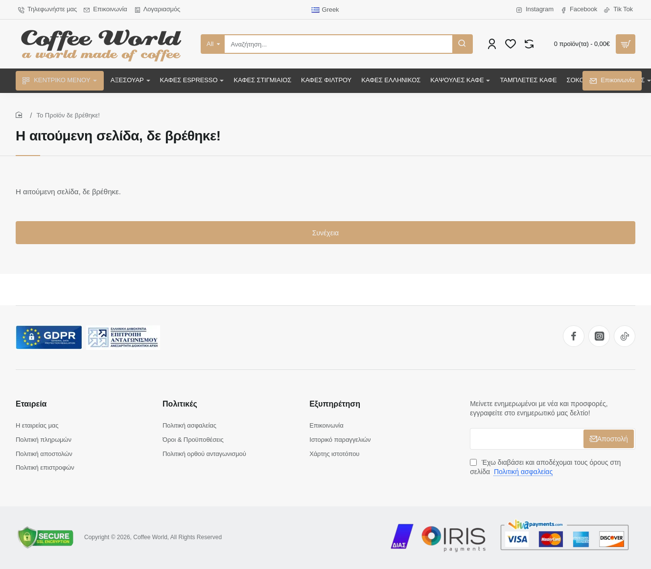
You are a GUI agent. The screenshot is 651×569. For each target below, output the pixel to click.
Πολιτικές (180, 404)
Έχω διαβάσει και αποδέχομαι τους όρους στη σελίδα (545, 467)
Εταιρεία (31, 404)
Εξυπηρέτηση (334, 404)
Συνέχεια (325, 233)
